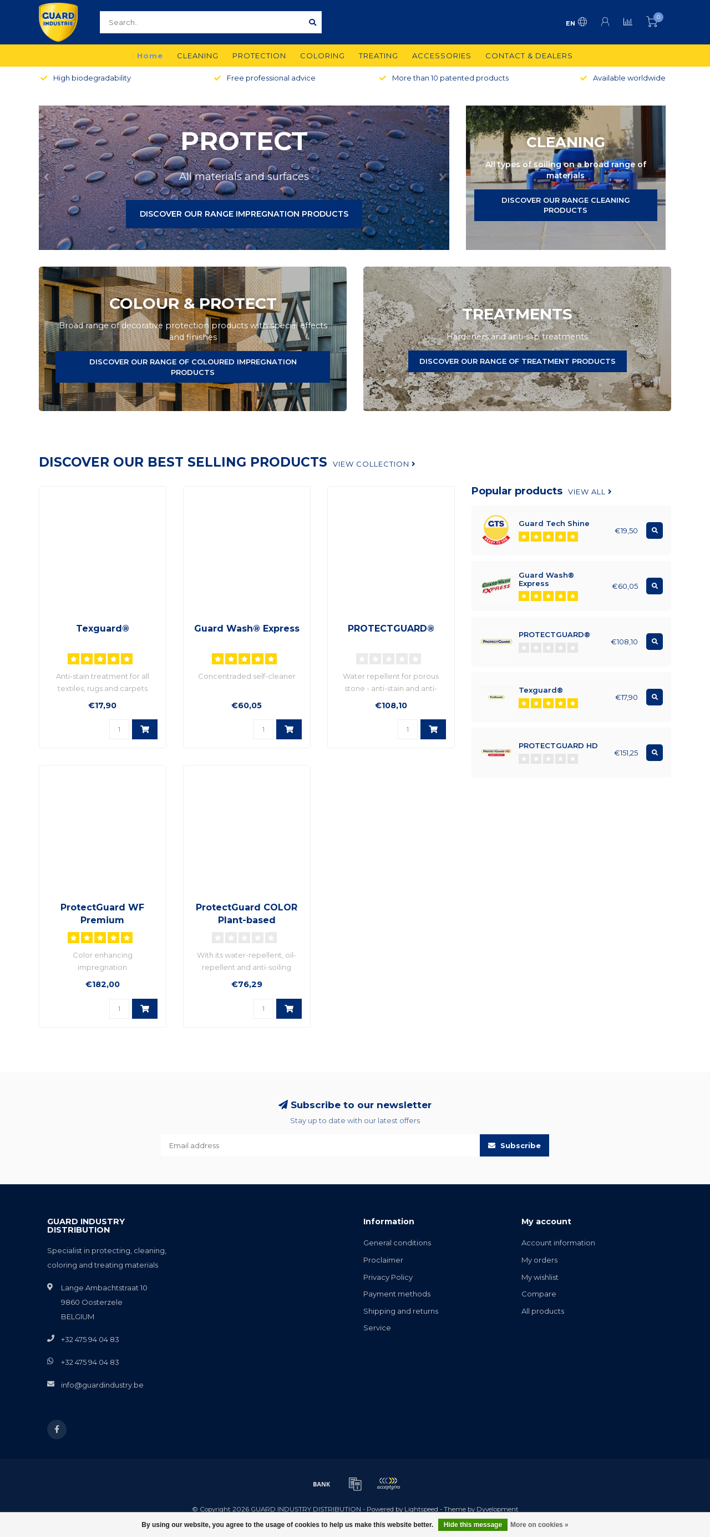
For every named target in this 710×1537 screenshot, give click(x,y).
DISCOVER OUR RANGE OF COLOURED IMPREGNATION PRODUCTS (193, 367)
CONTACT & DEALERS (529, 55)
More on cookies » (539, 1525)
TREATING (378, 55)
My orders (539, 1259)
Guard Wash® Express (247, 628)
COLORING (322, 55)
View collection (374, 464)
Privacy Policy (388, 1277)
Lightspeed (421, 1509)
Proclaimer (383, 1259)
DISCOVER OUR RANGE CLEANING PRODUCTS (565, 205)
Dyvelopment (497, 1509)
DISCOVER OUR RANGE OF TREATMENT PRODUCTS (517, 361)
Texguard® (102, 628)
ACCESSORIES (441, 55)
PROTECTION (259, 55)
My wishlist (540, 1277)
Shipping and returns (400, 1310)
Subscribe (514, 1145)
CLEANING (198, 55)
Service (377, 1327)
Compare (538, 1293)
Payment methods (396, 1293)
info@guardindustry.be (102, 1384)
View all (590, 491)
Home (150, 55)
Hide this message (473, 1525)
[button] (47, 178)
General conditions (397, 1242)
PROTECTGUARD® (391, 628)
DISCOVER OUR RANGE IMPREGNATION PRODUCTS (244, 214)
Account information (558, 1242)
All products (542, 1310)
